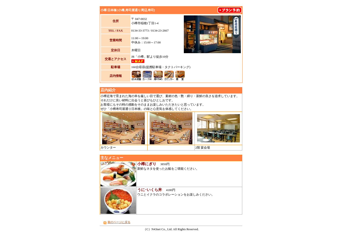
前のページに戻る (119, 222)
